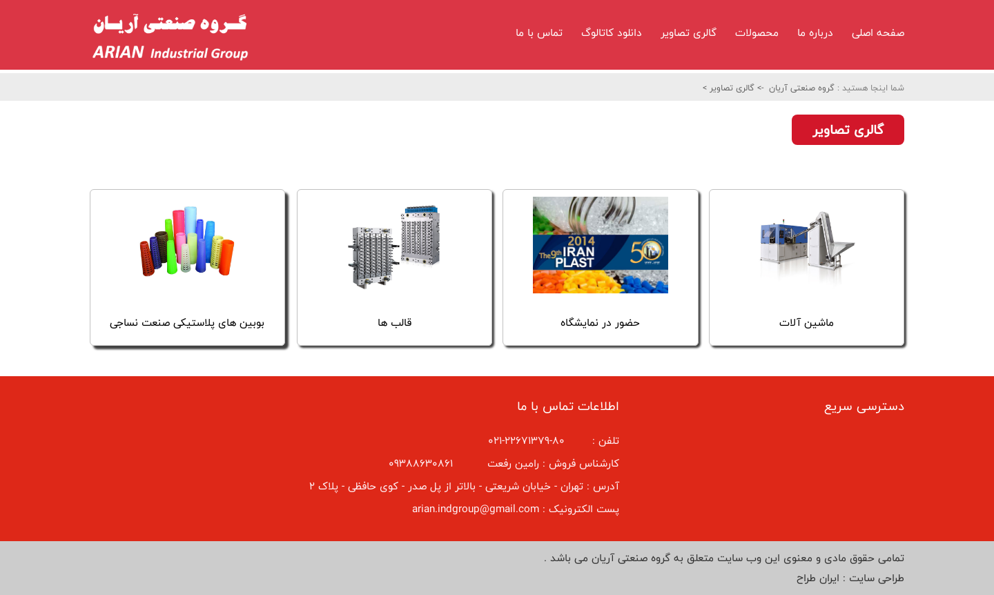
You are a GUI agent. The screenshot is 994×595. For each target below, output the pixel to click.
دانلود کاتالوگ (611, 32)
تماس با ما (539, 32)
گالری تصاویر (689, 32)
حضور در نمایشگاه (600, 322)
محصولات (757, 32)
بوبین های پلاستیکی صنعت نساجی (187, 322)
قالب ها (394, 322)
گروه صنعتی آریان (802, 87)
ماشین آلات (806, 322)
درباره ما (815, 32)
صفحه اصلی (878, 32)
